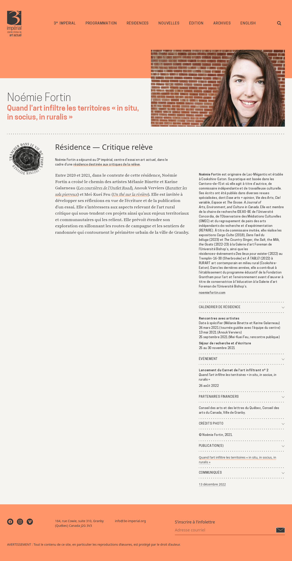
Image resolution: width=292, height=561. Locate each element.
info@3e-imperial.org (130, 521)
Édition (196, 24)
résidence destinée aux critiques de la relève (106, 164)
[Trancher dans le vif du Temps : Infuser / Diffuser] (26, 159)
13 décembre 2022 (212, 484)
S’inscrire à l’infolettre (195, 522)
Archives (222, 24)
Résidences (138, 24)
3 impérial (65, 23)
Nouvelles (168, 24)
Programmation (101, 24)
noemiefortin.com (212, 293)
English (248, 24)
